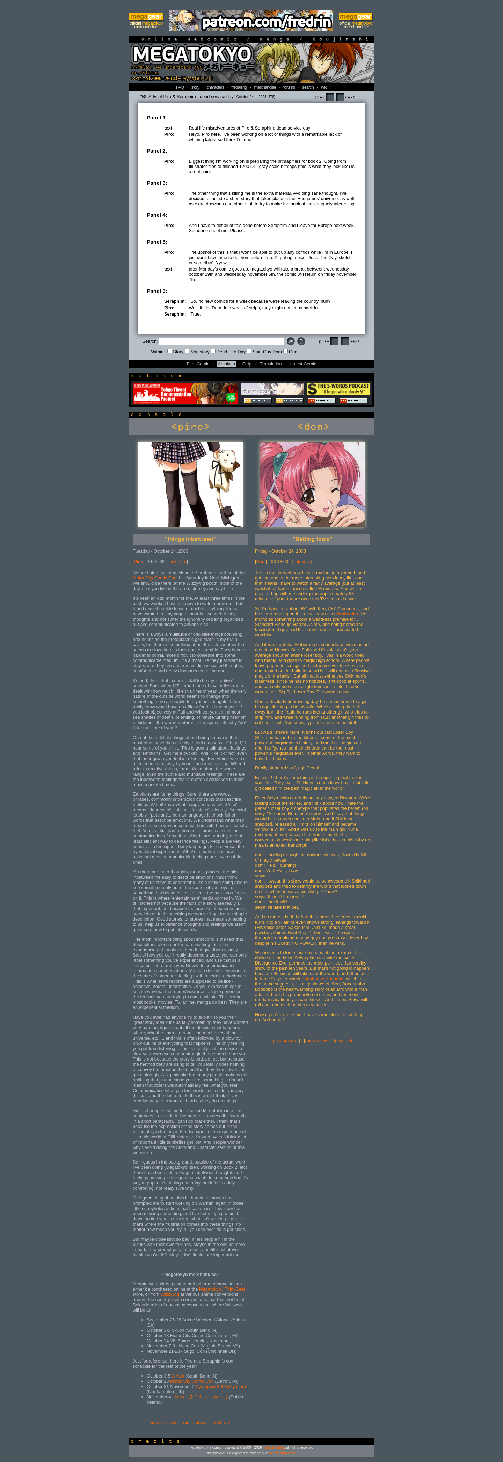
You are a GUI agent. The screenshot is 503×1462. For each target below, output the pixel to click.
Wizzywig (170, 1294)
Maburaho (348, 613)
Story (175, 351)
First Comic (198, 364)
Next (345, 97)
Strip (246, 364)
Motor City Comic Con (154, 578)
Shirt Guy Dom (264, 351)
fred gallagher (273, 1447)
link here (178, 561)
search (307, 87)
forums (289, 87)
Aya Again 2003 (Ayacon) (221, 1386)
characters (215, 87)
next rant (221, 1422)
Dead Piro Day (228, 351)
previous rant (163, 1422)
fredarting (239, 87)
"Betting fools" (313, 539)
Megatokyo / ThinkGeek (222, 1289)
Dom (261, 561)
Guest (292, 351)
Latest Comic (303, 364)
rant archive (194, 1422)
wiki (324, 87)
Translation (271, 364)
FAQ (180, 87)
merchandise (265, 87)
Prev (324, 97)
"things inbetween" (190, 539)
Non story (197, 351)
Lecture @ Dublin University (200, 1397)
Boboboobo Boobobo (322, 978)
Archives (226, 364)
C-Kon (178, 1376)
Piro (138, 561)
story (195, 87)
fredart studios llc (282, 1453)
